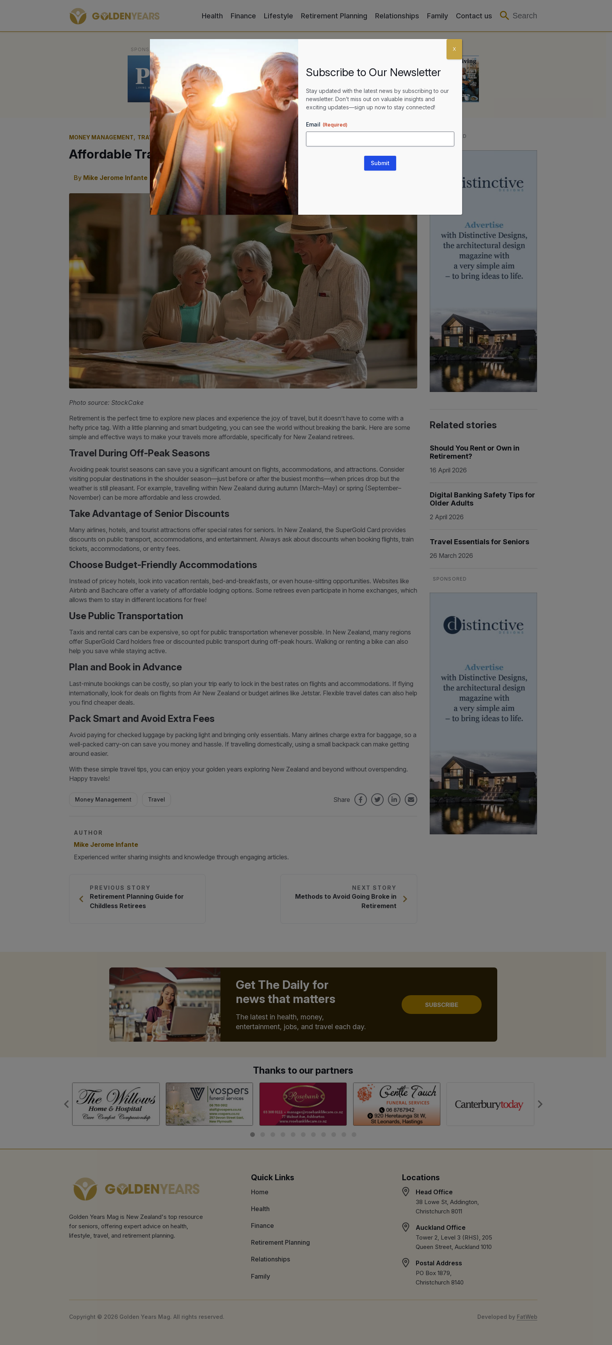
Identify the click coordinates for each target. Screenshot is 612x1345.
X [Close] (454, 49)
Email (326, 124)
